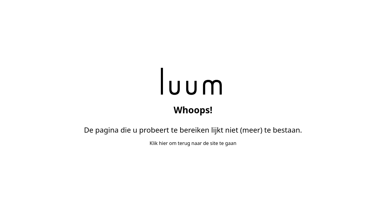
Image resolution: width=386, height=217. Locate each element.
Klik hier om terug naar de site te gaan (193, 143)
